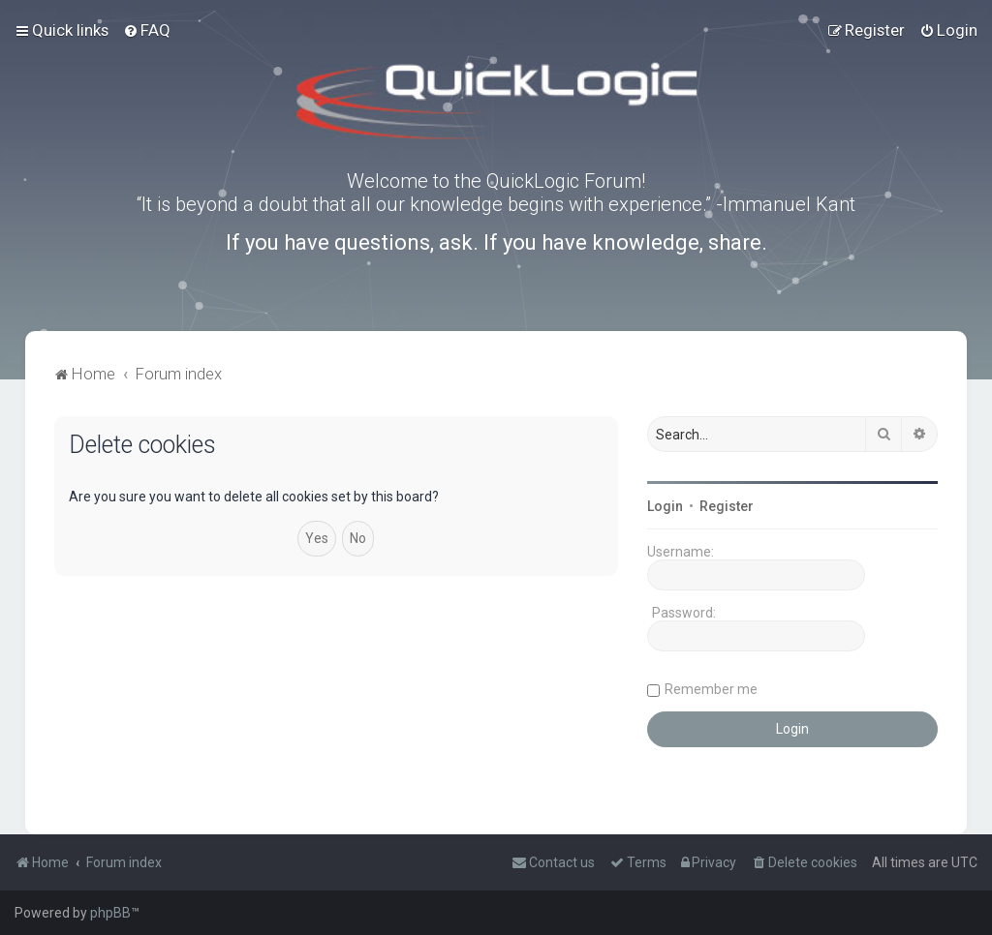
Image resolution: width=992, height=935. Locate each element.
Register (726, 506)
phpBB (110, 912)
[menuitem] (146, 30)
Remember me (711, 689)
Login (665, 506)
